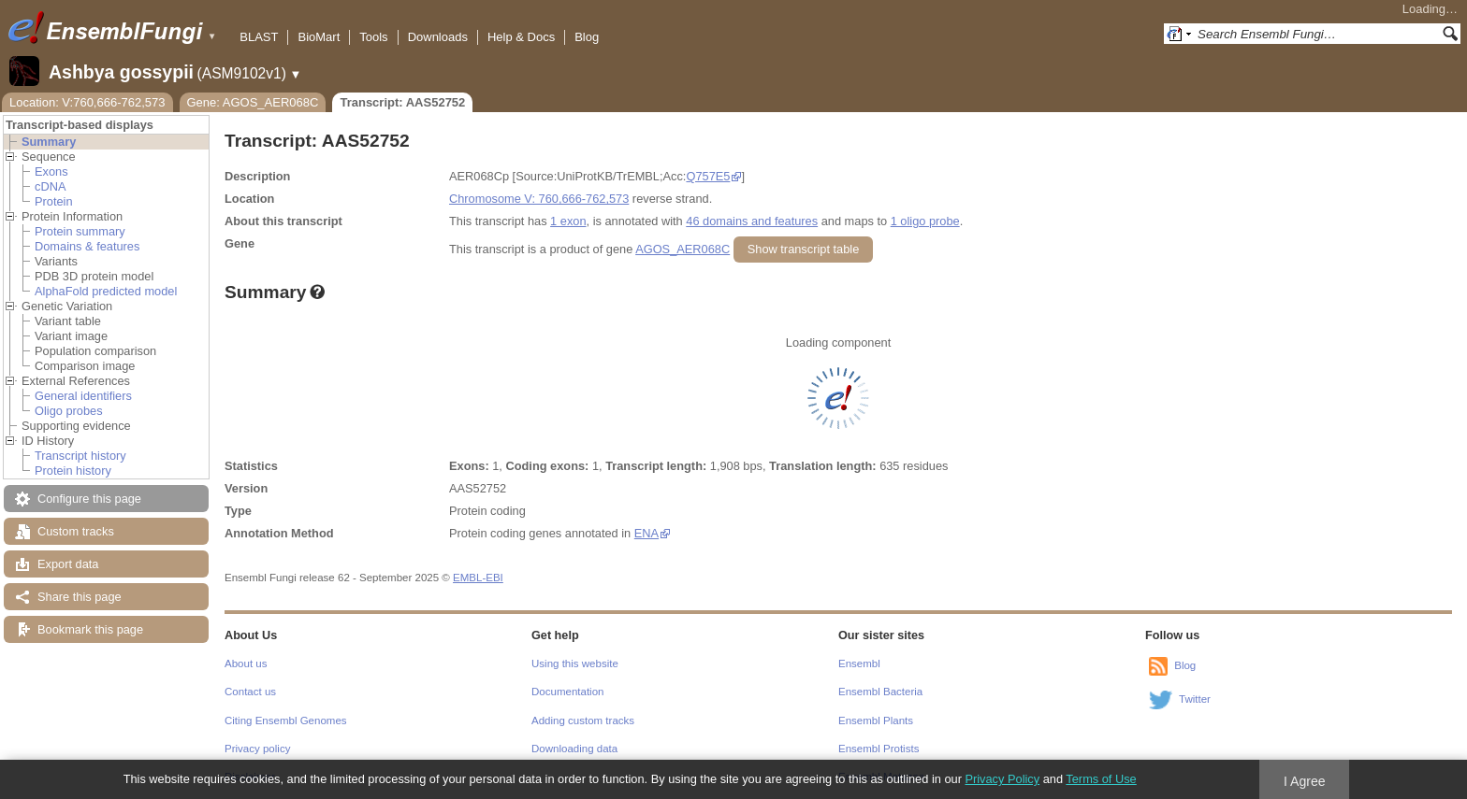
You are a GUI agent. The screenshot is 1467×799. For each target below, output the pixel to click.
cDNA (50, 186)
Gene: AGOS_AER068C (253, 102)
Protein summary (80, 231)
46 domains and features (752, 221)
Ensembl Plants (875, 720)
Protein (54, 201)
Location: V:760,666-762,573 (87, 102)
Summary (49, 142)
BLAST (259, 37)
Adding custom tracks (582, 720)
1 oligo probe (925, 221)
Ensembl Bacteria (880, 691)
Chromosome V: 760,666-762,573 (539, 199)
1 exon (568, 221)
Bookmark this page (90, 629)
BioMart (319, 37)
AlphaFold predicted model (106, 291)
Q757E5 (708, 176)
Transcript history (80, 456)
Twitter (1195, 699)
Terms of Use (1101, 779)
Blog (586, 37)
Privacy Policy (1002, 779)
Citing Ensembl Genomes (286, 720)
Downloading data (574, 748)
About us (246, 663)
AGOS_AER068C (682, 249)
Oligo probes (69, 411)
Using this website (574, 663)
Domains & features (87, 246)
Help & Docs (521, 37)
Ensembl (859, 663)
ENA (646, 533)
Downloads (438, 37)
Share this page (79, 597)
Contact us (250, 691)
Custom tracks (75, 531)
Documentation (567, 691)
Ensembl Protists (878, 748)
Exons (51, 171)
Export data (67, 564)
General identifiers (83, 396)
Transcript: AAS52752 (402, 102)
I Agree (1305, 781)
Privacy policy (257, 748)
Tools (373, 37)
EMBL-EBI (478, 577)
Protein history (73, 471)
